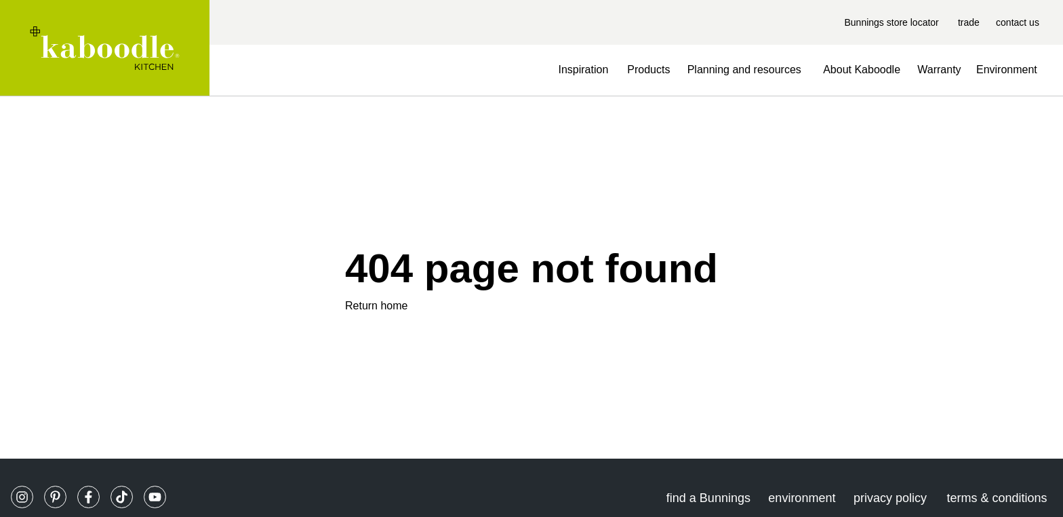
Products (648, 69)
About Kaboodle (861, 69)
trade (969, 22)
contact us (1017, 22)
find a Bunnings (708, 498)
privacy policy (890, 498)
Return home (376, 305)
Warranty (939, 69)
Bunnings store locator (891, 22)
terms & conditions (996, 498)
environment (801, 498)
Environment (1006, 69)
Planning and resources (744, 69)
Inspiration (583, 69)
